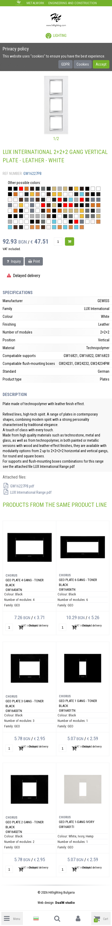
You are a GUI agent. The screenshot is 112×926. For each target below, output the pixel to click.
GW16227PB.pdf (18, 486)
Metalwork (35, 3)
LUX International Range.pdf (27, 492)
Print (34, 261)
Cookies (83, 64)
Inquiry (13, 261)
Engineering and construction (72, 3)
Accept (101, 64)
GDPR (65, 64)
